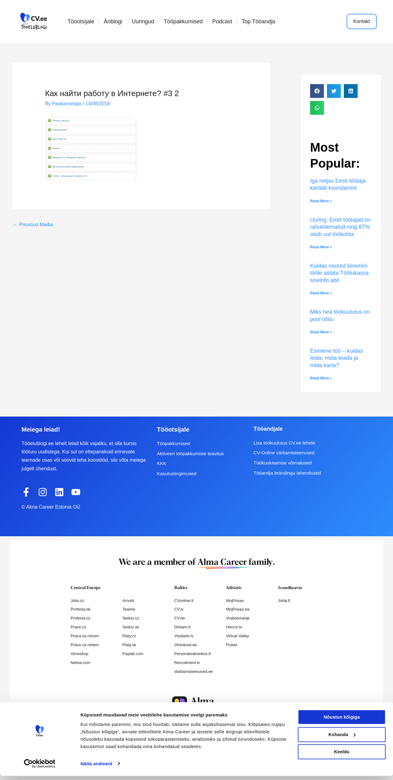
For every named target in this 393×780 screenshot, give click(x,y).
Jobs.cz (77, 600)
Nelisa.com (80, 662)
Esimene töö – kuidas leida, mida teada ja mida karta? (336, 358)
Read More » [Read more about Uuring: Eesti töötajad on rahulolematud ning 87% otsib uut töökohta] (321, 247)
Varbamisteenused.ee (193, 671)
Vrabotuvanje (237, 618)
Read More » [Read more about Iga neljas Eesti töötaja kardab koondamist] (321, 201)
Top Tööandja (258, 21)
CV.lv (179, 609)
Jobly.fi (284, 600)
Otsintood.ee (185, 644)
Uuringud (143, 21)
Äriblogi (113, 21)
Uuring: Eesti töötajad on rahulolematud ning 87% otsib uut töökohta (340, 227)
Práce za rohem (85, 644)
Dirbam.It (182, 627)
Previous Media (33, 224)
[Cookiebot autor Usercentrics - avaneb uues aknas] (40, 768)
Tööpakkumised (183, 21)
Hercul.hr (234, 627)
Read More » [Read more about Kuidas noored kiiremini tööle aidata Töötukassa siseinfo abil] (321, 293)
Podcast (222, 21)
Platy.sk (129, 644)
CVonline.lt (183, 600)
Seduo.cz (131, 618)
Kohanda (342, 738)
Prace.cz (78, 627)
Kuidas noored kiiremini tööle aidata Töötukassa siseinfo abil (339, 273)
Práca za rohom (85, 636)
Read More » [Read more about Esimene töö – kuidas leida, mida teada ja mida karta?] (321, 378)
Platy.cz (129, 636)
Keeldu (341, 756)
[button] (317, 91)
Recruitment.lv (187, 662)
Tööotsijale (81, 21)
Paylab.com (133, 653)
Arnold (128, 600)
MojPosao (235, 600)
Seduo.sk (131, 627)
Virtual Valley (237, 636)
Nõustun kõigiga (342, 721)
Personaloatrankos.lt (192, 653)
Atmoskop (79, 653)
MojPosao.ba (237, 609)
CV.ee (179, 618)
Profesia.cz (80, 618)
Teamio (129, 609)
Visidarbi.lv (184, 636)
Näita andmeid (96, 767)
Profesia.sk (80, 609)
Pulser (231, 644)
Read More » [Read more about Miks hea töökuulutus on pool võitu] (321, 332)
